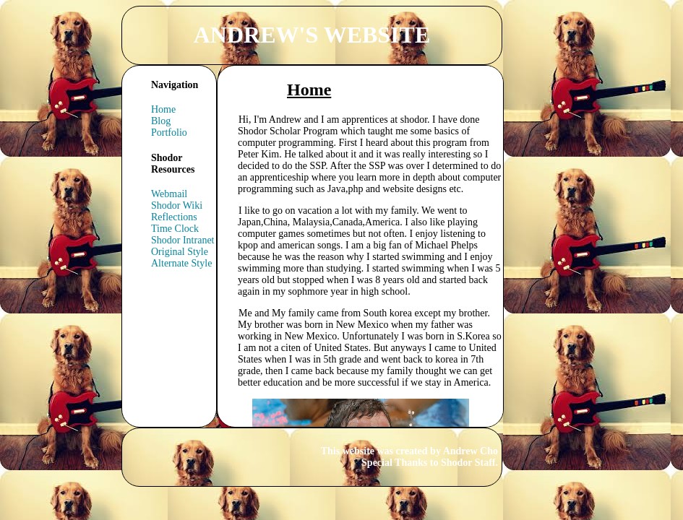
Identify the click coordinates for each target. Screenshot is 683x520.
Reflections (174, 217)
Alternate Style (181, 263)
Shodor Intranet (182, 240)
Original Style (179, 251)
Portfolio (169, 132)
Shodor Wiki (176, 205)
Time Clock (175, 228)
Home (163, 109)
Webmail (169, 193)
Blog (161, 121)
